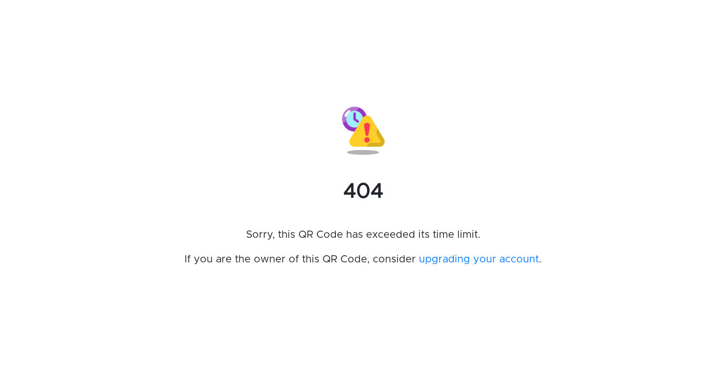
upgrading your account (479, 259)
